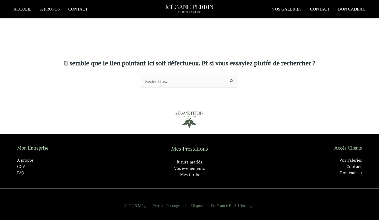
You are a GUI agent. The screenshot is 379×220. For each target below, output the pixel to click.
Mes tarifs (189, 174)
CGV (21, 166)
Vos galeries (287, 9)
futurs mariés (189, 162)
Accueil (22, 9)
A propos (50, 9)
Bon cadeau (352, 9)
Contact (78, 9)
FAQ (20, 172)
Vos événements (189, 168)
